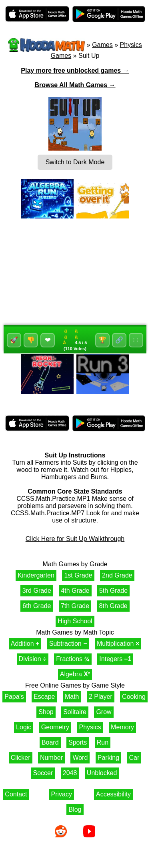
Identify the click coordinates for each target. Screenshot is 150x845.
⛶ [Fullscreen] (135, 340)
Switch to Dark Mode (75, 162)
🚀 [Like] (14, 340)
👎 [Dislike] (31, 340)
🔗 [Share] (119, 340)
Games (102, 44)
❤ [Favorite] (48, 340)
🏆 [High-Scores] (102, 340)
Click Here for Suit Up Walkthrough (75, 538)
